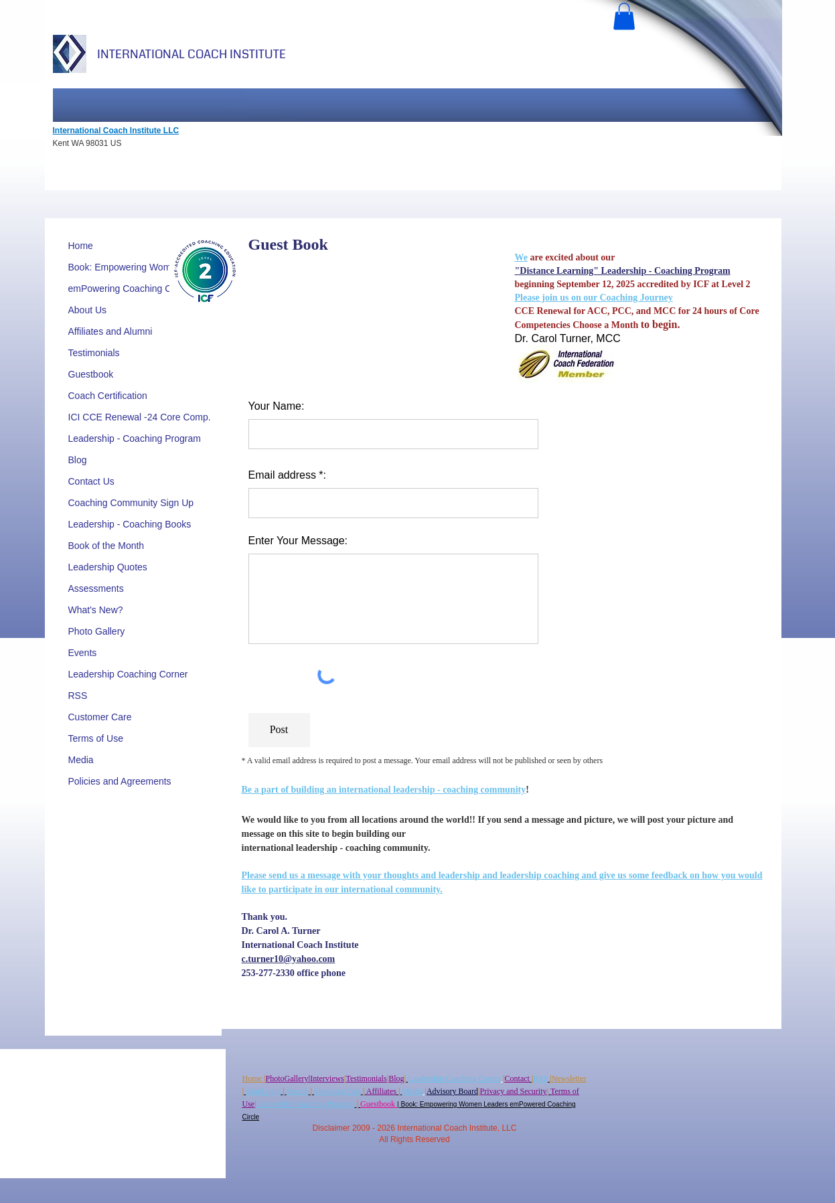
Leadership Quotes (107, 567)
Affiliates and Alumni (110, 331)
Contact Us (91, 481)
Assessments (96, 588)
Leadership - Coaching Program (134, 438)
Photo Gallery (96, 631)
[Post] (279, 730)
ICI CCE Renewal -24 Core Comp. (139, 417)
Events (82, 652)
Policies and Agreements (119, 781)
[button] (624, 16)
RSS (78, 695)
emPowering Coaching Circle (128, 288)
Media (81, 759)
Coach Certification (107, 395)
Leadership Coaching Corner (128, 674)
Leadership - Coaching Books (130, 524)
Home (80, 245)
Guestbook (91, 374)
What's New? (95, 610)
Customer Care (100, 717)
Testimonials (94, 352)
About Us (87, 310)
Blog (77, 460)
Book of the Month (106, 545)
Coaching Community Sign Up (131, 502)
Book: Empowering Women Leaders (143, 267)
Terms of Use (95, 738)
